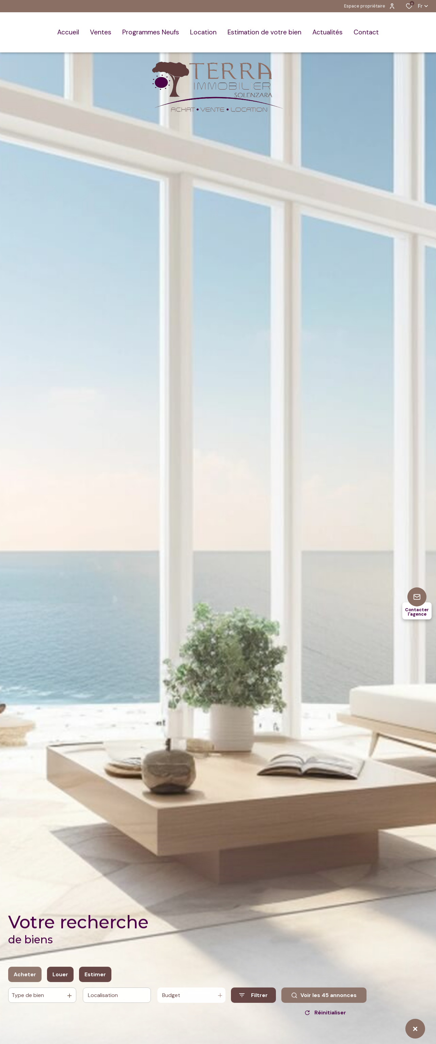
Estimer (95, 980)
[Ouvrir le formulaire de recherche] (253, 1001)
